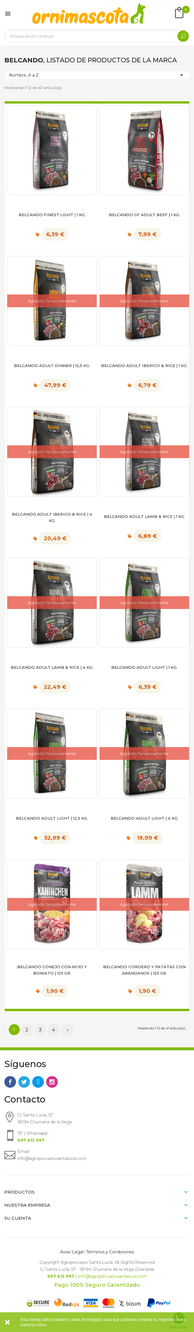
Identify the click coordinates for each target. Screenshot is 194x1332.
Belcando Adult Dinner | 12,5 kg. (52, 365)
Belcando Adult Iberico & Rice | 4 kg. (52, 517)
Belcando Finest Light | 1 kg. (52, 214)
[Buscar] (97, 36)
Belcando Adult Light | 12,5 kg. (52, 818)
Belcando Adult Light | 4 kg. (144, 818)
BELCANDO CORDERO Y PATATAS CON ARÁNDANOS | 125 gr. (144, 969)
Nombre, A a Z (97, 75)
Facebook (10, 1082)
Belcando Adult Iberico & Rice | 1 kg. (144, 365)
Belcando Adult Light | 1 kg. (144, 667)
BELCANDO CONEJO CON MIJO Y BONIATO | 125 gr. (52, 969)
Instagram (52, 1082)
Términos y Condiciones (110, 1252)
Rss (38, 1082)
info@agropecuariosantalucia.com (112, 1276)
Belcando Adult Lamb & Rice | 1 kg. (144, 516)
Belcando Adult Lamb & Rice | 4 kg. (52, 667)
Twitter (24, 1082)
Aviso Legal (71, 1252)
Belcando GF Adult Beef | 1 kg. (144, 214)
